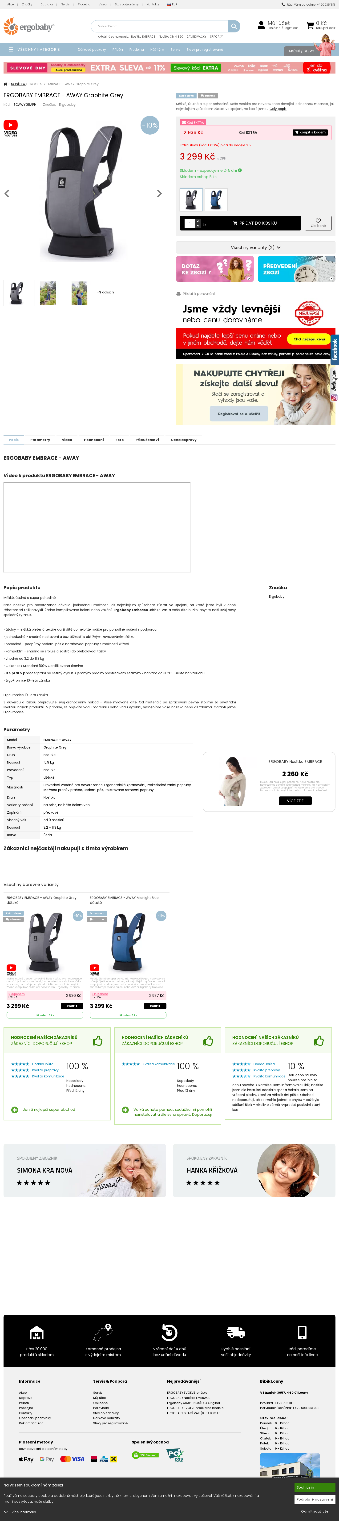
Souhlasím (306, 1487)
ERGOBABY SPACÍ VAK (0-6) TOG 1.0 (193, 1410)
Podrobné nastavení (315, 1499)
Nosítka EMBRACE (143, 37)
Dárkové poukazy (92, 49)
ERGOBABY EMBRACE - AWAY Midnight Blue (124, 897)
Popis (14, 436)
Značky (27, 4)
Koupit (72, 1003)
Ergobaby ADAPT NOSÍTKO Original (193, 1400)
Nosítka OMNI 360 (171, 37)
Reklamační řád (31, 1420)
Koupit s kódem (310, 132)
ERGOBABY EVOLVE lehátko (187, 1390)
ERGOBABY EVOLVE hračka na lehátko (195, 1405)
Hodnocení (99, 436)
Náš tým (157, 49)
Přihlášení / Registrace (283, 28)
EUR (172, 4)
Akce (10, 4)
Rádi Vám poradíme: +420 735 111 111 (308, 5)
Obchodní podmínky (35, 1415)
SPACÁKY (216, 37)
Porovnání (101, 1405)
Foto (127, 436)
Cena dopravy (194, 436)
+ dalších (105, 292)
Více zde (295, 797)
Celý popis (278, 108)
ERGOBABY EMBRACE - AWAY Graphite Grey (42, 897)
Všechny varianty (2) (256, 245)
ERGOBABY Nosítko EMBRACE (295, 758)
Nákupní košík (325, 28)
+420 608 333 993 (305, 1405)
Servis (65, 4)
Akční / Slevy (307, 51)
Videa (103, 4)
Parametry (42, 436)
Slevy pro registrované (205, 49)
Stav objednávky (127, 4)
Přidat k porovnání (195, 291)
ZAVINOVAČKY (196, 37)
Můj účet (279, 23)
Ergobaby (67, 104)
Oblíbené (100, 1400)
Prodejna (84, 4)
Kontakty (153, 4)
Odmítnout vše (315, 1511)
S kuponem (17, 991)
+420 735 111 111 (284, 1400)
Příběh (118, 49)
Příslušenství (156, 436)
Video (71, 436)
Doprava (46, 4)
